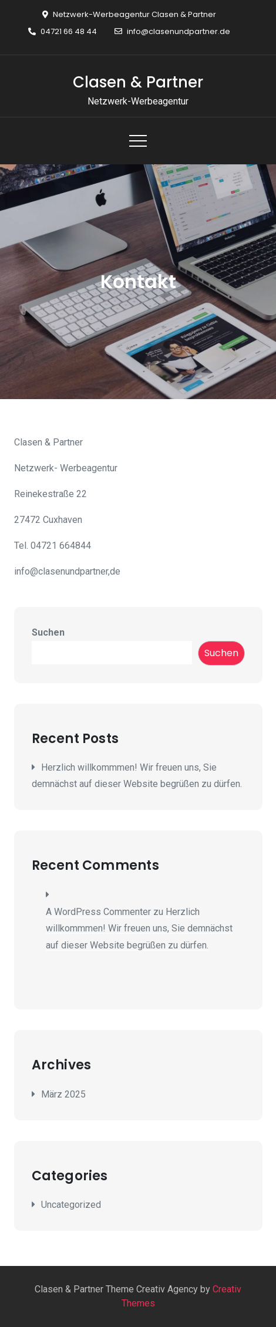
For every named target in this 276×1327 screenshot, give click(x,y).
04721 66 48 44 (62, 31)
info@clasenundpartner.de (172, 31)
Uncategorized (71, 1204)
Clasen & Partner (138, 82)
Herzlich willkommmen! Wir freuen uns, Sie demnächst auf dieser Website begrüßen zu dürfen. (139, 928)
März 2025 (63, 1094)
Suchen (48, 632)
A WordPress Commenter (98, 911)
